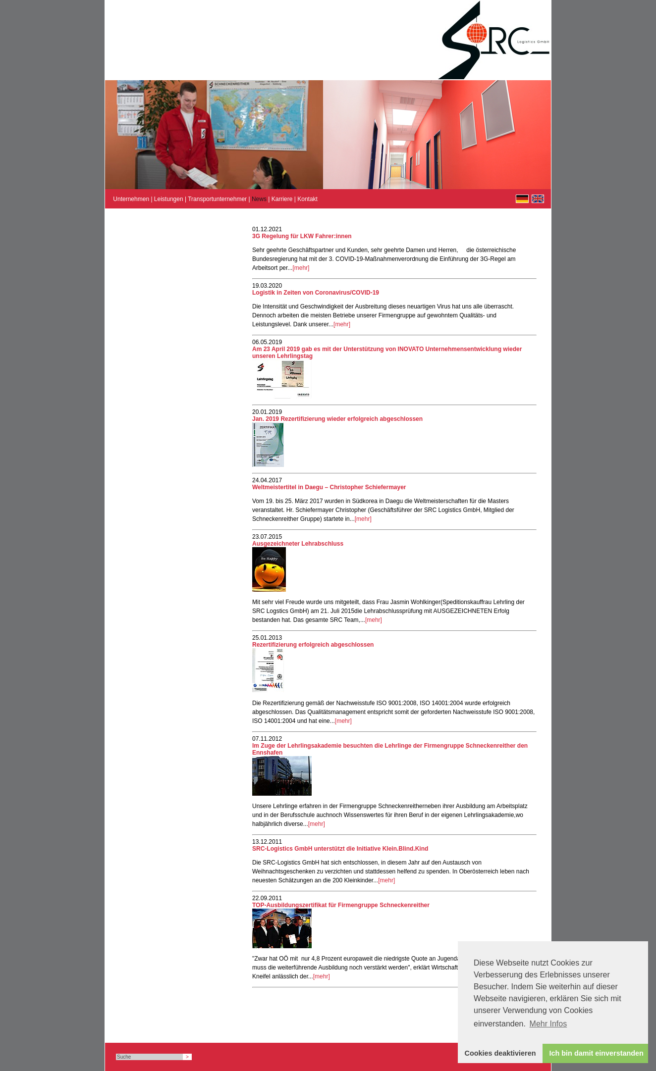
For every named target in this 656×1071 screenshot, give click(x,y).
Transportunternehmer (217, 199)
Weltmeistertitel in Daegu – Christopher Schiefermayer (329, 487)
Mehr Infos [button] (548, 1024)
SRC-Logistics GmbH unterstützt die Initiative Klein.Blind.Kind (340, 848)
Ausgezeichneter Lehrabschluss (297, 543)
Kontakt (307, 199)
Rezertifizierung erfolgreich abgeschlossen (313, 644)
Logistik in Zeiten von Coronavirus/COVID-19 (315, 292)
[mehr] (300, 267)
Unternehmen (131, 199)
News (259, 199)
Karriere (282, 199)
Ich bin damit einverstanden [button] (596, 1053)
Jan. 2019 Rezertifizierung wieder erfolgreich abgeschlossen (337, 418)
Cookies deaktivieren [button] (500, 1053)
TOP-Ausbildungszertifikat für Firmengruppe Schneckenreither (341, 905)
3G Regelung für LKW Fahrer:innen (302, 236)
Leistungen (168, 199)
